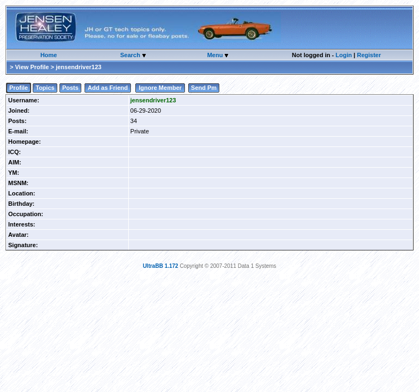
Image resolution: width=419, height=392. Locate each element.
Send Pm (204, 87)
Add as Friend (108, 87)
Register (369, 55)
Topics (45, 87)
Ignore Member (160, 87)
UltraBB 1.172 (160, 266)
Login (344, 55)
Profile (18, 87)
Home (48, 55)
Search (131, 55)
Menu (216, 55)
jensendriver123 (153, 100)
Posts (70, 87)
